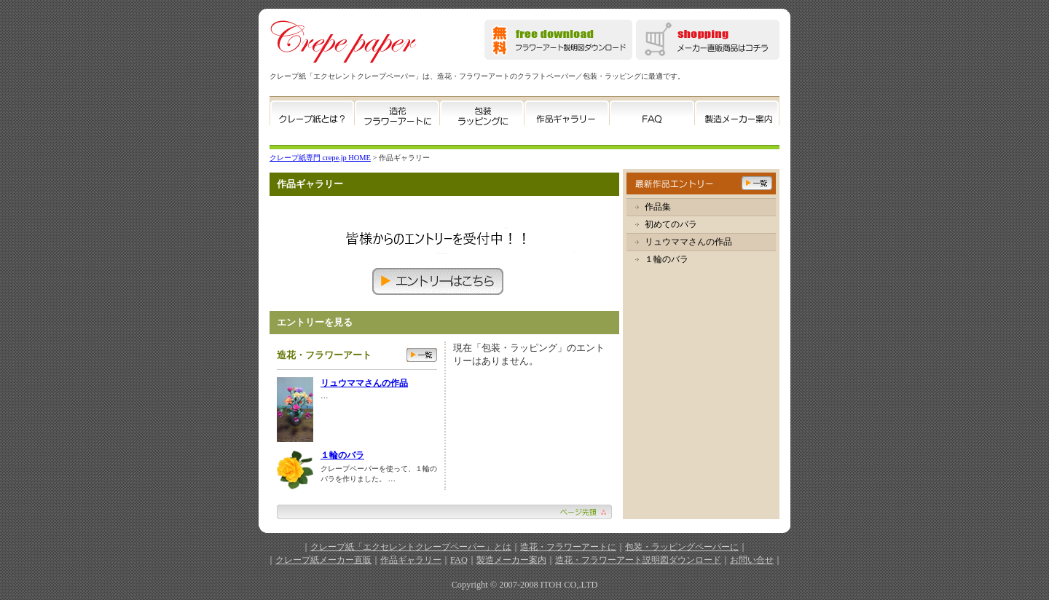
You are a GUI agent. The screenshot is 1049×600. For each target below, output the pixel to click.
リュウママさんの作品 (364, 383)
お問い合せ (752, 560)
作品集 (658, 207)
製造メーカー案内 (511, 560)
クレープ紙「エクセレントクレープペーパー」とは (410, 547)
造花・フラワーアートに (568, 547)
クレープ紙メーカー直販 (323, 560)
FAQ (459, 560)
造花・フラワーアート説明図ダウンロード (638, 560)
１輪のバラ (342, 455)
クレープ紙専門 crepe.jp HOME (320, 158)
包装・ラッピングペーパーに (682, 547)
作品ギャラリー (410, 560)
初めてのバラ (671, 224)
